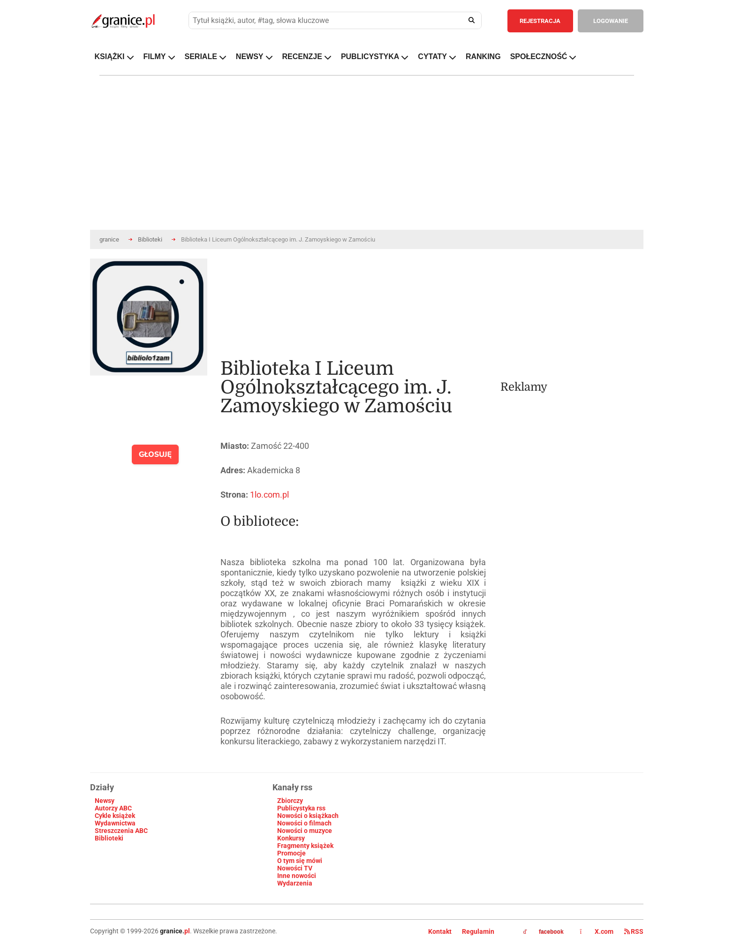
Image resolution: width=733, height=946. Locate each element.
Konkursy (291, 838)
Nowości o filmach (304, 823)
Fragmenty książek (305, 845)
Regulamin (478, 931)
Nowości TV (294, 868)
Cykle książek (115, 815)
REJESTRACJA (540, 20)
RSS (633, 931)
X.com (597, 931)
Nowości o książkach (308, 815)
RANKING (483, 57)
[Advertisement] (571, 317)
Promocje (291, 853)
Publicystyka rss (301, 808)
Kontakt (440, 931)
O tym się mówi (299, 860)
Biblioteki (150, 239)
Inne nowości (296, 875)
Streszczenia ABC (121, 830)
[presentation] (154, 411)
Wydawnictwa (115, 823)
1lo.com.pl (269, 494)
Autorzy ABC (113, 808)
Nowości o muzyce (304, 830)
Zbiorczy (290, 800)
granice (109, 239)
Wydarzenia (294, 883)
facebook (543, 932)
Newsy (104, 800)
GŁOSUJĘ (155, 454)
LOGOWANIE (610, 20)
